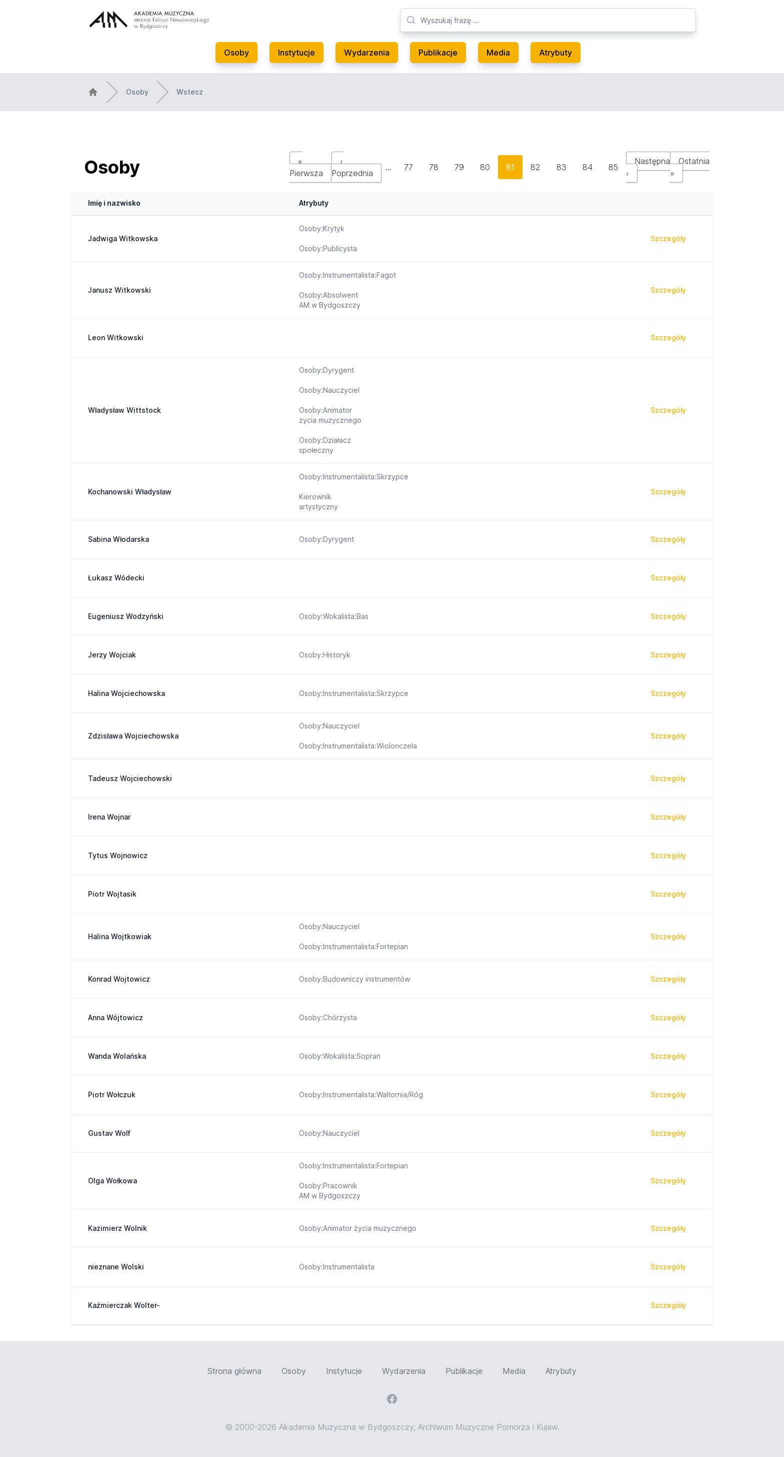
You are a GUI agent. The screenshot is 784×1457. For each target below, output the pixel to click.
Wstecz (189, 92)
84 (587, 167)
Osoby (236, 53)
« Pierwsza (306, 167)
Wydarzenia (367, 53)
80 (485, 167)
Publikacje (438, 53)
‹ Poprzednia (352, 167)
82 (535, 167)
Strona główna (235, 1371)
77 (408, 167)
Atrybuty (555, 53)
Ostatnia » (690, 167)
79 (459, 167)
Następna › (648, 167)
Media (498, 53)
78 (433, 167)
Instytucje (296, 53)
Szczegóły (668, 238)
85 (613, 167)
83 (561, 167)
